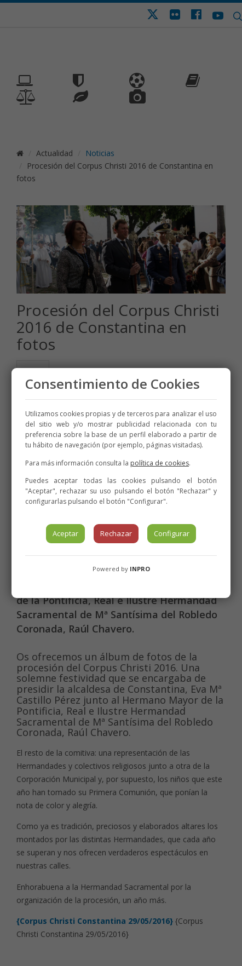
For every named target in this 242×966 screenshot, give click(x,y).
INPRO (140, 569)
